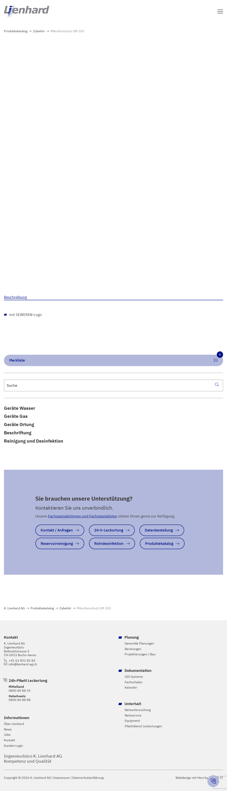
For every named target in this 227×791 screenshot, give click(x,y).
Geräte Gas (16, 416)
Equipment (132, 721)
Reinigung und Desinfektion (33, 441)
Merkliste (116, 359)
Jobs (7, 735)
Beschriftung (17, 433)
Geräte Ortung (19, 424)
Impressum (61, 778)
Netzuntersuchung (138, 710)
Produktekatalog (15, 31)
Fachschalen (133, 682)
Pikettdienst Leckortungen (143, 726)
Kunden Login (13, 746)
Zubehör (39, 31)
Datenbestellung (159, 530)
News (8, 729)
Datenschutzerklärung (87, 778)
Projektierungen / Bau (140, 654)
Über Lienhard (14, 724)
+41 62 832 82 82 (22, 660)
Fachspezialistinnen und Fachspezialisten (82, 516)
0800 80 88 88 (20, 700)
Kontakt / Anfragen (57, 530)
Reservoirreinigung (57, 543)
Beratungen (133, 649)
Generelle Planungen (139, 643)
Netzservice (133, 715)
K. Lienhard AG (14, 608)
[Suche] (217, 385)
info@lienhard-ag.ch (23, 664)
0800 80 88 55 (20, 690)
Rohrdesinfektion (109, 543)
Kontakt (9, 740)
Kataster (131, 687)
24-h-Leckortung (108, 530)
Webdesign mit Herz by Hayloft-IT (199, 778)
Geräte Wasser (19, 408)
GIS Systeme (134, 677)
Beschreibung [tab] (15, 297)
